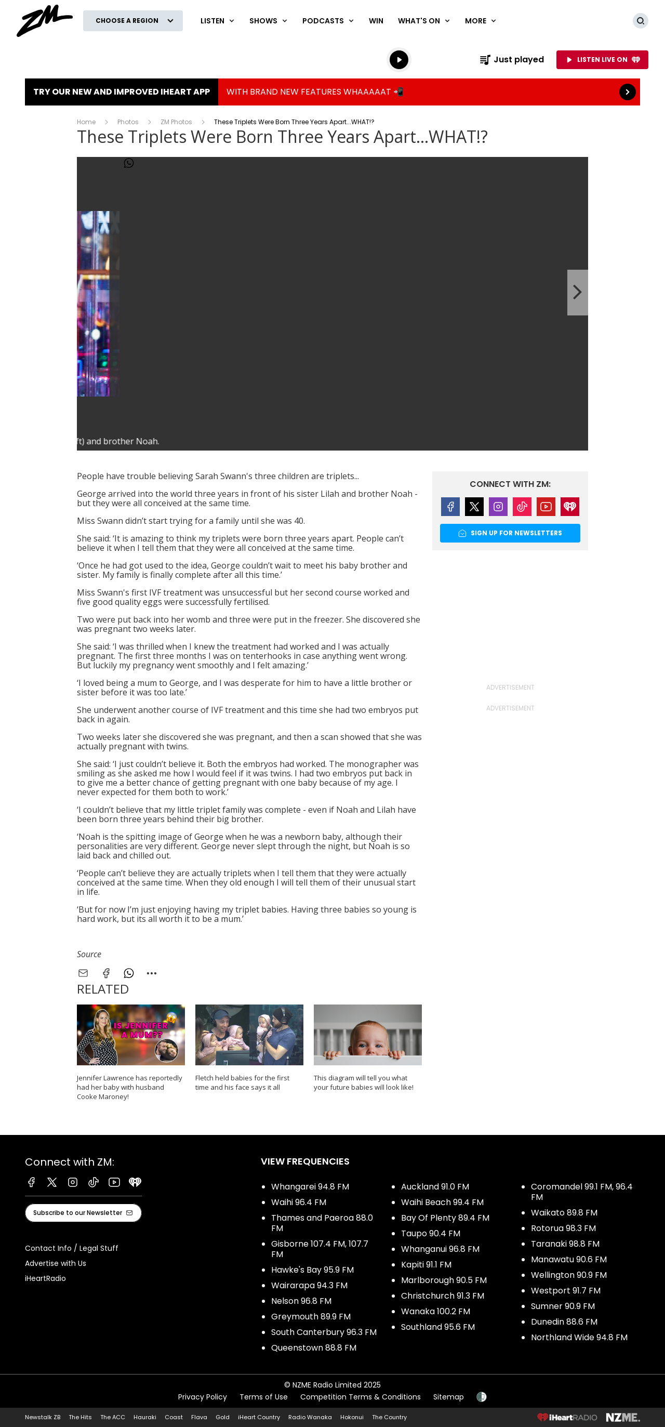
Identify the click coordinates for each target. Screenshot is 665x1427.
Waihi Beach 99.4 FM (442, 1202)
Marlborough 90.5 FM (444, 1280)
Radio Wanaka (310, 1417)
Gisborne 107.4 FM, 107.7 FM (319, 1249)
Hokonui (352, 1417)
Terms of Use (264, 1397)
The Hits (80, 1417)
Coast (174, 1417)
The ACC (112, 1417)
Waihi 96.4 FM (298, 1202)
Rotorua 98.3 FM (563, 1228)
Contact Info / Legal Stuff (71, 1248)
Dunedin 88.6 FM (564, 1322)
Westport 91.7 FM (566, 1291)
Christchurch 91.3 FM (442, 1296)
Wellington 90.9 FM (569, 1275)
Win (376, 21)
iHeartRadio (45, 1278)
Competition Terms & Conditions (360, 1397)
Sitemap (448, 1397)
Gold (223, 1417)
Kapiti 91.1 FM (426, 1265)
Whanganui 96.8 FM (440, 1249)
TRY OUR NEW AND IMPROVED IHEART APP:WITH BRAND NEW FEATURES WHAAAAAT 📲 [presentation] (332, 91)
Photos (128, 121)
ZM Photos (176, 121)
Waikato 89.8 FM (564, 1213)
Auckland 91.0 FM (435, 1187)
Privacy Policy (202, 1397)
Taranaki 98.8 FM (565, 1244)
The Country (389, 1417)
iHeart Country (259, 1417)
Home (86, 121)
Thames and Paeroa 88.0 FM (322, 1223)
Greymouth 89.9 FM (311, 1317)
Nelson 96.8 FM (301, 1301)
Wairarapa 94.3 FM (309, 1285)
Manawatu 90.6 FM (569, 1259)
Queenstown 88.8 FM (313, 1348)
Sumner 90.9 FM (563, 1306)
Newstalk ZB (42, 1417)
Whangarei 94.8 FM (310, 1187)
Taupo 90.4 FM (430, 1233)
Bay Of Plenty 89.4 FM (445, 1218)
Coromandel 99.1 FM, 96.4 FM (582, 1192)
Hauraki (145, 1417)
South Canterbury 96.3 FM (324, 1332)
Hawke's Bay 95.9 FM (312, 1270)
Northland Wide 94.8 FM (579, 1337)
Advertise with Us (55, 1263)
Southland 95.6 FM (438, 1327)
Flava (199, 1417)
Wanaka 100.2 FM (435, 1311)
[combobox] (151, 973)
